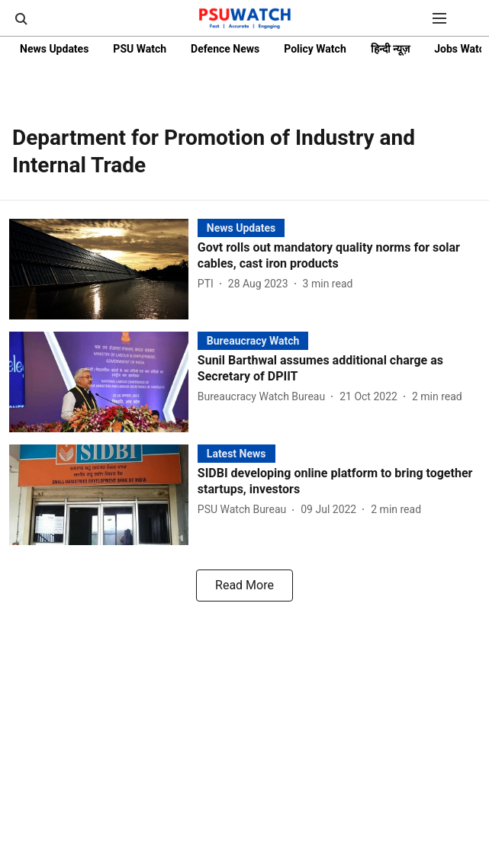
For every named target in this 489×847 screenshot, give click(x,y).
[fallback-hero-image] (103, 269)
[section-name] (241, 227)
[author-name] (209, 284)
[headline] (339, 256)
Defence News (225, 49)
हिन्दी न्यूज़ (390, 49)
